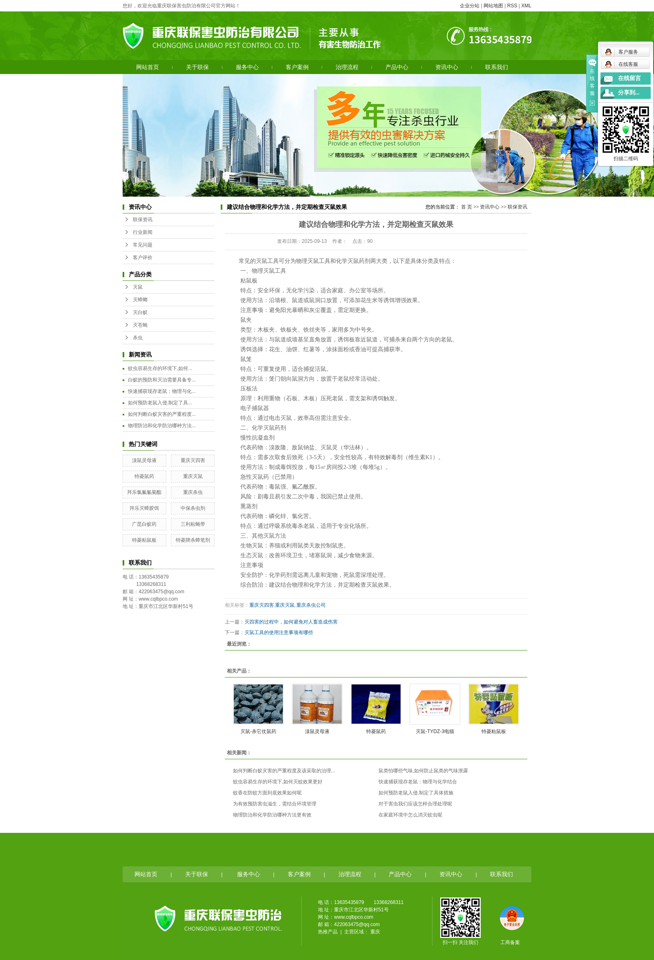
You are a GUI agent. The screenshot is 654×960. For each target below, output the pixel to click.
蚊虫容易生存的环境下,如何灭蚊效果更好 (278, 782)
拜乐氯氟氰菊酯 (144, 492)
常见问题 (142, 245)
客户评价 (142, 257)
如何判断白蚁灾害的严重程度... (162, 414)
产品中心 (396, 67)
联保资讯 (142, 219)
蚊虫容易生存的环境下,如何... (160, 368)
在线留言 (629, 78)
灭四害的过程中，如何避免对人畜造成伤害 (291, 622)
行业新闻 (142, 232)
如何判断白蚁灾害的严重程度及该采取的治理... (284, 771)
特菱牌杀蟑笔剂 (193, 540)
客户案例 (297, 67)
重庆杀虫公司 (311, 605)
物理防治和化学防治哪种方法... (162, 425)
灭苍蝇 (140, 325)
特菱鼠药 (144, 476)
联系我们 (496, 67)
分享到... (629, 93)
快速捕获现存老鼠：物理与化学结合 (418, 782)
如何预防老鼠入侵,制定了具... (160, 403)
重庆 (375, 932)
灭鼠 (138, 287)
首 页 (466, 207)
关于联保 (197, 67)
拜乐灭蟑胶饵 (144, 508)
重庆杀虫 (193, 492)
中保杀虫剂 (193, 508)
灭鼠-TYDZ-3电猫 (435, 731)
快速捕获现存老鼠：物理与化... (162, 391)
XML (526, 6)
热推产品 (328, 932)
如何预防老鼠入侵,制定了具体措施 (416, 793)
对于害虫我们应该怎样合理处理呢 (415, 804)
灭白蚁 (140, 312)
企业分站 (469, 6)
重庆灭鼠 (193, 476)
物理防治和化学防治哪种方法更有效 (272, 815)
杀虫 (138, 338)
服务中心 (247, 67)
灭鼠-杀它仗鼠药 (258, 731)
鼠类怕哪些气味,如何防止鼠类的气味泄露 (423, 771)
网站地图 (493, 6)
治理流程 (347, 67)
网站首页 (147, 67)
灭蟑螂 (140, 300)
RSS (512, 6)
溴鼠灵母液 (144, 460)
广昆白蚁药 (144, 524)
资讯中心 (446, 67)
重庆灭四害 (193, 460)
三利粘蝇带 (193, 524)
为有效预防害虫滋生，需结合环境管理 (274, 804)
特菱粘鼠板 (144, 540)
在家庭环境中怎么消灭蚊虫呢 (410, 815)
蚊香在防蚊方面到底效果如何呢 (267, 793)
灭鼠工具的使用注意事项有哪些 (278, 632)
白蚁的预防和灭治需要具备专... (162, 380)
